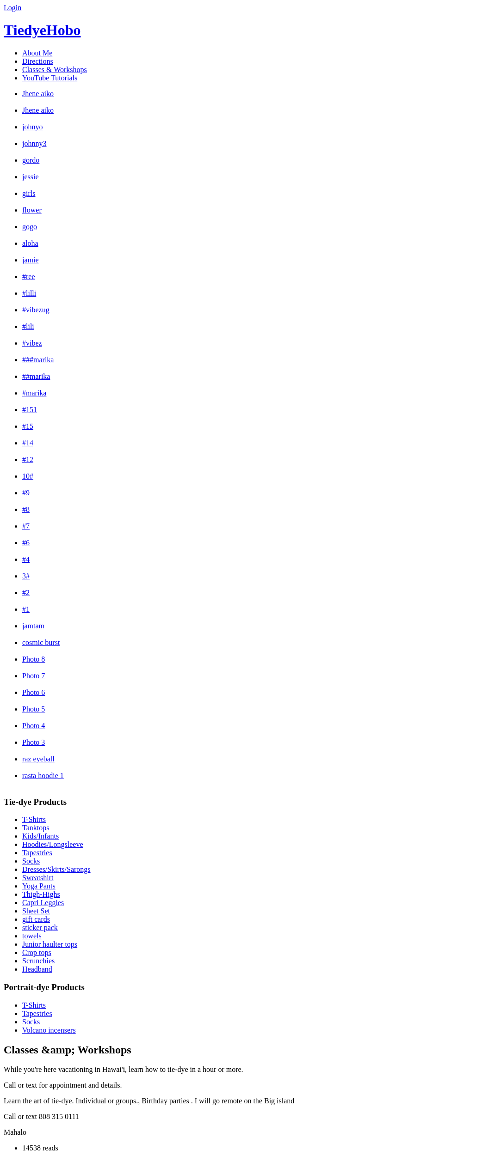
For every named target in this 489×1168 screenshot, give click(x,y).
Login (12, 8)
